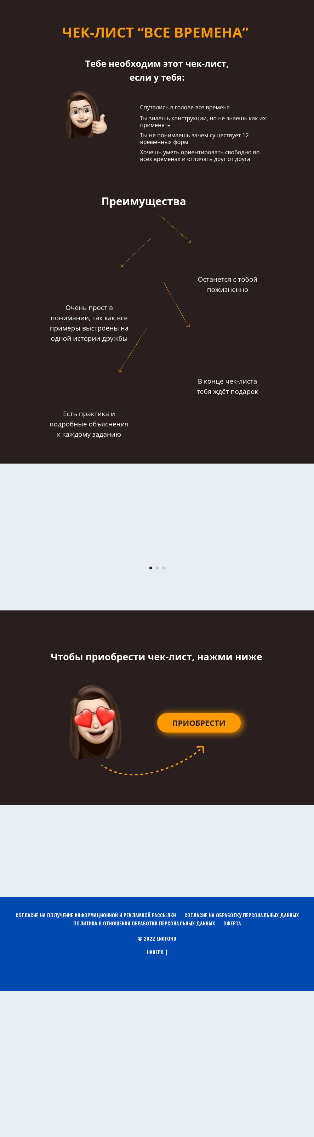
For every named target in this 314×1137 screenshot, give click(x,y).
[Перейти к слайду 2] (157, 713)
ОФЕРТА (232, 1069)
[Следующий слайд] (300, 630)
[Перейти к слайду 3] (163, 713)
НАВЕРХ (157, 1098)
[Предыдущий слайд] (14, 630)
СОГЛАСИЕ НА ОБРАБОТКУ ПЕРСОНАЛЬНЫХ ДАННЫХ (241, 1060)
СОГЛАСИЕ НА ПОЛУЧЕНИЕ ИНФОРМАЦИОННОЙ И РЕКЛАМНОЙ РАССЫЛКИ (96, 1060)
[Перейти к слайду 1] (150, 713)
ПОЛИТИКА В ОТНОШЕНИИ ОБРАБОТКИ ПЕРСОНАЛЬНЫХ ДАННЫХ (144, 1069)
